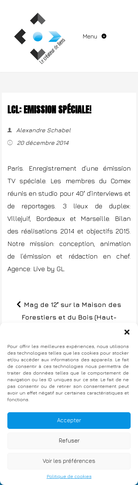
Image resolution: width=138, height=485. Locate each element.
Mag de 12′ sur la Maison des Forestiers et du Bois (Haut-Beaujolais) (71, 317)
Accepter (69, 420)
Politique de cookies (69, 476)
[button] (127, 332)
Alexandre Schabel (43, 130)
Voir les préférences (69, 461)
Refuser (69, 440)
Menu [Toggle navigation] (91, 36)
